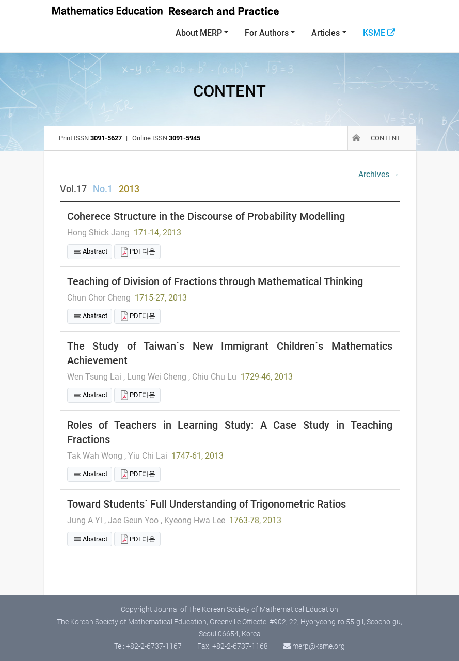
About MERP (199, 33)
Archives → (379, 174)
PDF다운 (142, 251)
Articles (325, 33)
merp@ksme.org (318, 646)
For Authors (267, 33)
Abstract (95, 251)
